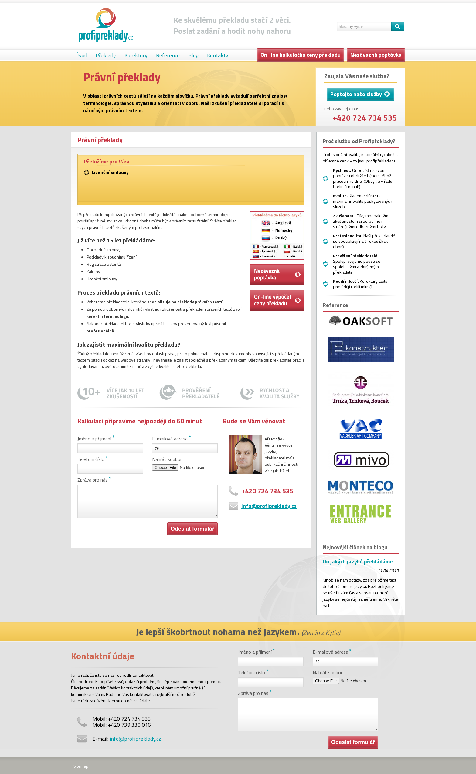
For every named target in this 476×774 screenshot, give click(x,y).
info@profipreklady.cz (269, 506)
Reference (168, 55)
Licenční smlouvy (110, 172)
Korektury (136, 55)
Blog (193, 55)
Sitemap (80, 766)
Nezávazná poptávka (376, 55)
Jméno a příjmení (94, 438)
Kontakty (217, 55)
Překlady (106, 55)
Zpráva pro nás (92, 480)
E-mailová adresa (170, 438)
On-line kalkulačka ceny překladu (300, 55)
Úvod (81, 55)
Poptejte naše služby (360, 94)
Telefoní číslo (90, 459)
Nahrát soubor (167, 459)
